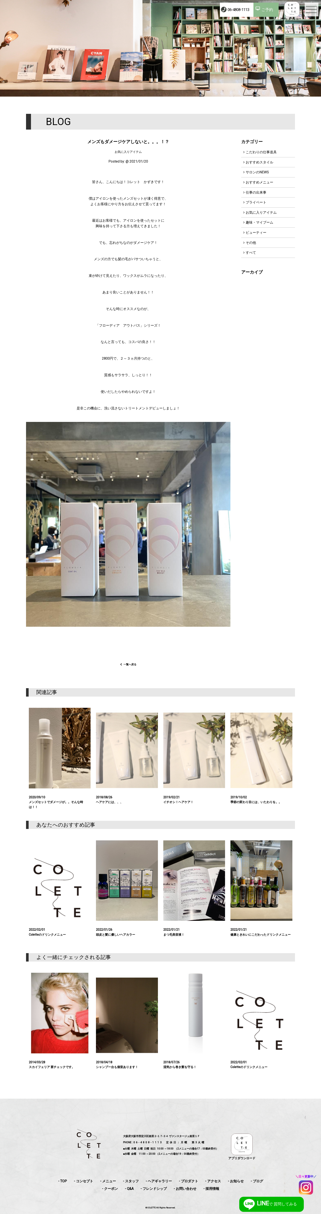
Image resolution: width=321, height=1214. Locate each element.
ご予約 (267, 9)
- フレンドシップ (153, 1189)
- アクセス (213, 1181)
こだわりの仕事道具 (261, 152)
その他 (251, 243)
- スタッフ (131, 1181)
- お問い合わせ (185, 1189)
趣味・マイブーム (259, 222)
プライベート (256, 202)
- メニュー (108, 1181)
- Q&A (129, 1189)
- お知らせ (236, 1181)
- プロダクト (188, 1181)
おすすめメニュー (259, 182)
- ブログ (257, 1181)
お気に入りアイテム (261, 212)
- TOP (62, 1181)
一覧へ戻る (129, 670)
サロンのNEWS (257, 172)
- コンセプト (83, 1181)
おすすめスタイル (259, 162)
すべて (251, 253)
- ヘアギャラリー (159, 1181)
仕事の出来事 (256, 192)
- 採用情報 (211, 1189)
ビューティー (256, 232)
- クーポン (110, 1189)
